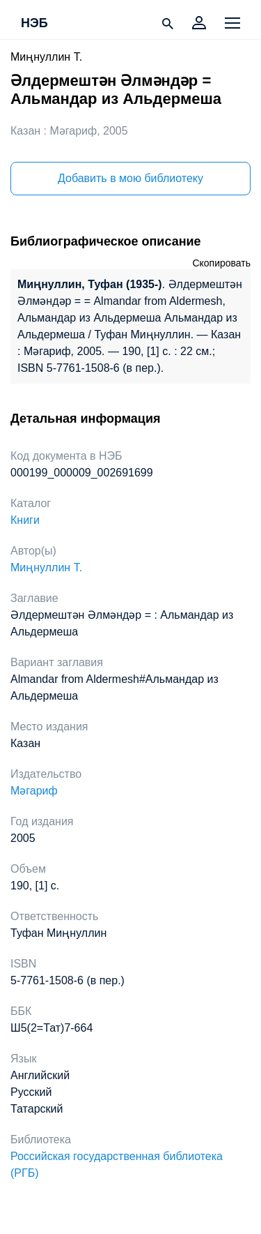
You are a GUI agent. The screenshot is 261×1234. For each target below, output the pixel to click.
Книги (25, 520)
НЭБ (34, 23)
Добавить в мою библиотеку (130, 178)
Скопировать (221, 263)
